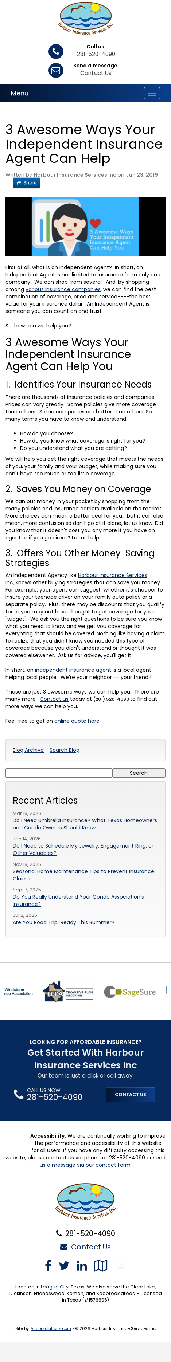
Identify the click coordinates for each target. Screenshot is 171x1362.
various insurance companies (63, 289)
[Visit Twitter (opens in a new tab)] (64, 1265)
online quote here (77, 721)
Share (26, 183)
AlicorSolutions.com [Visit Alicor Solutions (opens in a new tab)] (51, 1328)
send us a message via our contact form (103, 1161)
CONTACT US (130, 1094)
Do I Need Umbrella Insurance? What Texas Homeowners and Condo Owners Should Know (85, 824)
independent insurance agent (73, 670)
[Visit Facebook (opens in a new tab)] (48, 1265)
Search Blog (64, 750)
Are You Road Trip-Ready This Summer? (63, 922)
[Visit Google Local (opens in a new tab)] (100, 1265)
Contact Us (96, 73)
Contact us (54, 699)
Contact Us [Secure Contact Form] (85, 1247)
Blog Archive (28, 750)
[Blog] (120, 1265)
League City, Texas (63, 1287)
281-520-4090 (96, 54)
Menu (19, 93)
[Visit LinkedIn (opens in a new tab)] (81, 1265)
